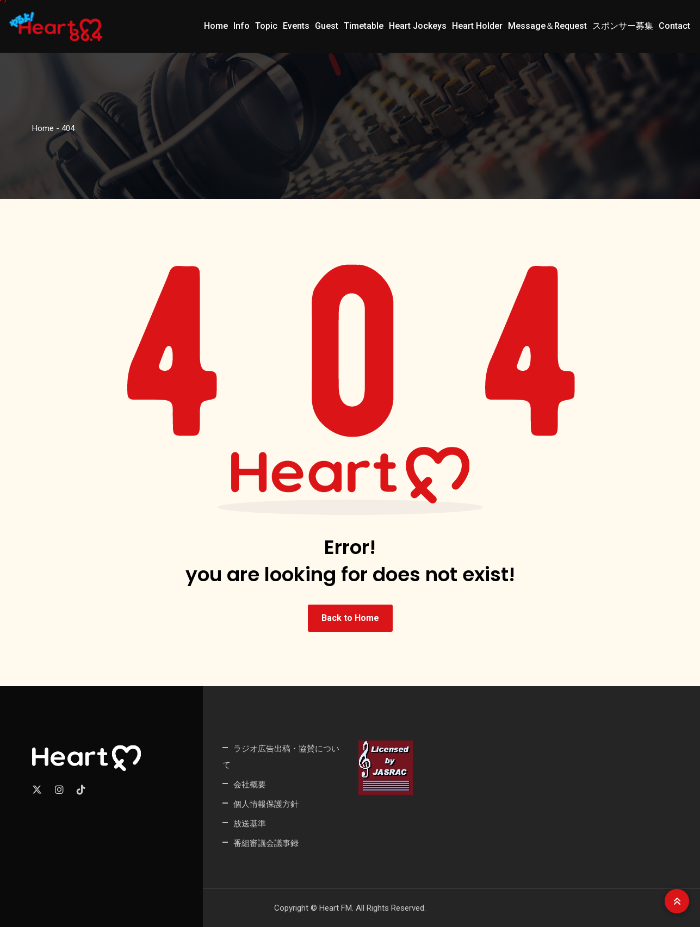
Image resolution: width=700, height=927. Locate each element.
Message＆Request (547, 26)
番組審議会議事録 (266, 843)
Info (241, 26)
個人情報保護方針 (266, 804)
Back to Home (350, 618)
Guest (326, 26)
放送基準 (249, 823)
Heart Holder (477, 26)
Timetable (363, 26)
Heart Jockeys (418, 26)
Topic (266, 26)
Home (216, 26)
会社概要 (249, 784)
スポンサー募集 (622, 26)
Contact (674, 26)
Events (296, 26)
